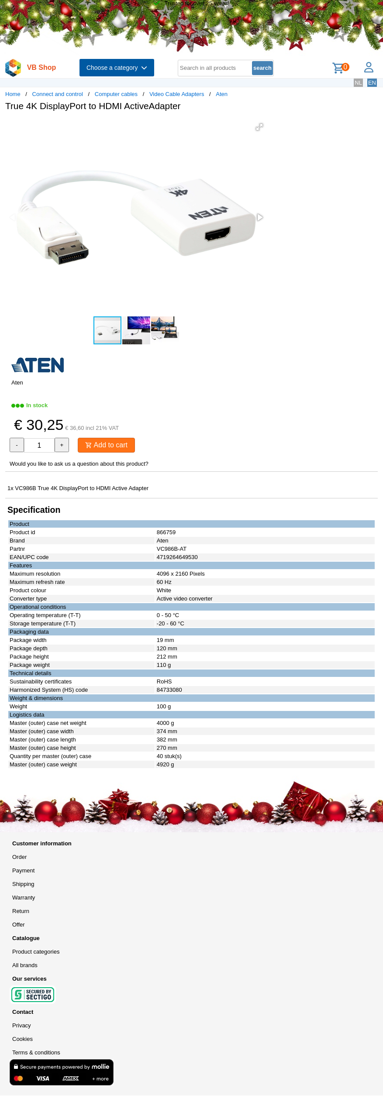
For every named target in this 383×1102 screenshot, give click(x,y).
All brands (25, 965)
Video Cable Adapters (176, 94)
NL (358, 82)
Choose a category (116, 67)
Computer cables (116, 94)
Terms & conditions (36, 1052)
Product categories (35, 951)
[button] (259, 127)
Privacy (21, 1025)
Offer (18, 924)
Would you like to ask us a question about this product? (79, 463)
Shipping (23, 884)
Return (20, 911)
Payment (23, 870)
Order (19, 857)
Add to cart (106, 445)
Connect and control (57, 94)
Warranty (23, 897)
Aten (222, 94)
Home (13, 94)
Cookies (22, 1039)
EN (372, 82)
